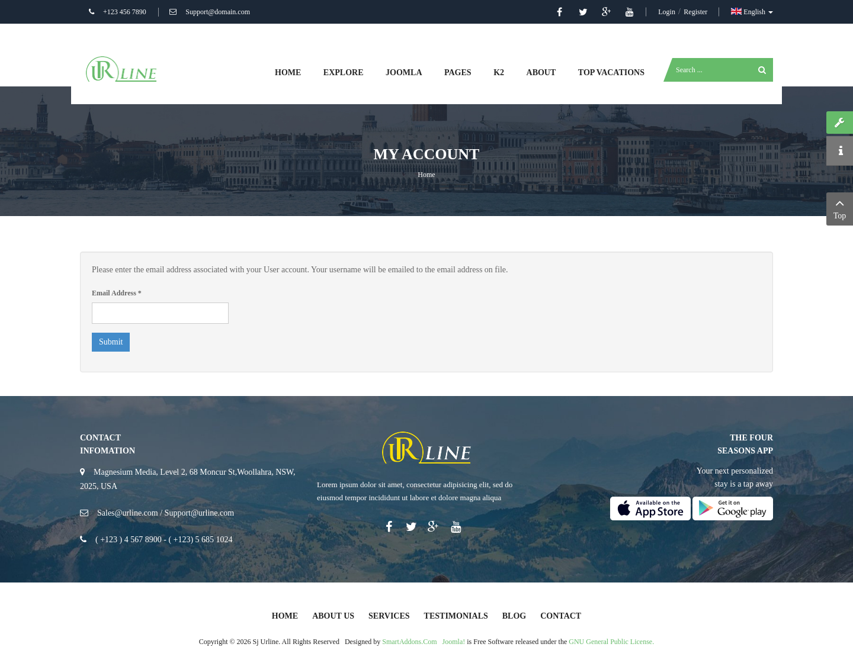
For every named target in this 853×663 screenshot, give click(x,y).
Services (389, 615)
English (752, 12)
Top (839, 207)
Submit (111, 341)
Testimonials (456, 615)
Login (667, 12)
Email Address (117, 293)
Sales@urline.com (127, 512)
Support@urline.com (200, 512)
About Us (333, 615)
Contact (560, 615)
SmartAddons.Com (409, 642)
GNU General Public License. (611, 642)
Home (426, 174)
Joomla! (454, 642)
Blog (514, 615)
